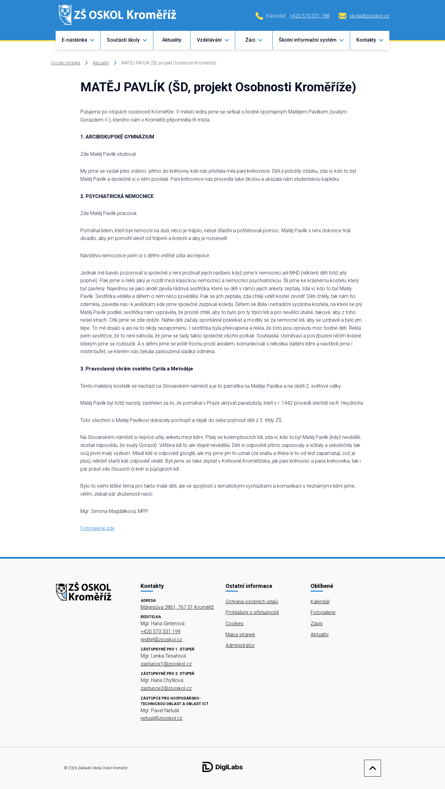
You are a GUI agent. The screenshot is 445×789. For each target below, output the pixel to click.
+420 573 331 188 (309, 16)
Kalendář (320, 602)
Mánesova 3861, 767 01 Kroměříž (177, 607)
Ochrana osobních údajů (252, 602)
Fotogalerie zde (97, 528)
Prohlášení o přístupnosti (252, 612)
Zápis (317, 623)
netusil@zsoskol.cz (161, 718)
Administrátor (240, 645)
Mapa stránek (240, 635)
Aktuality (171, 40)
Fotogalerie (323, 612)
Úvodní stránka (65, 62)
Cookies (235, 623)
